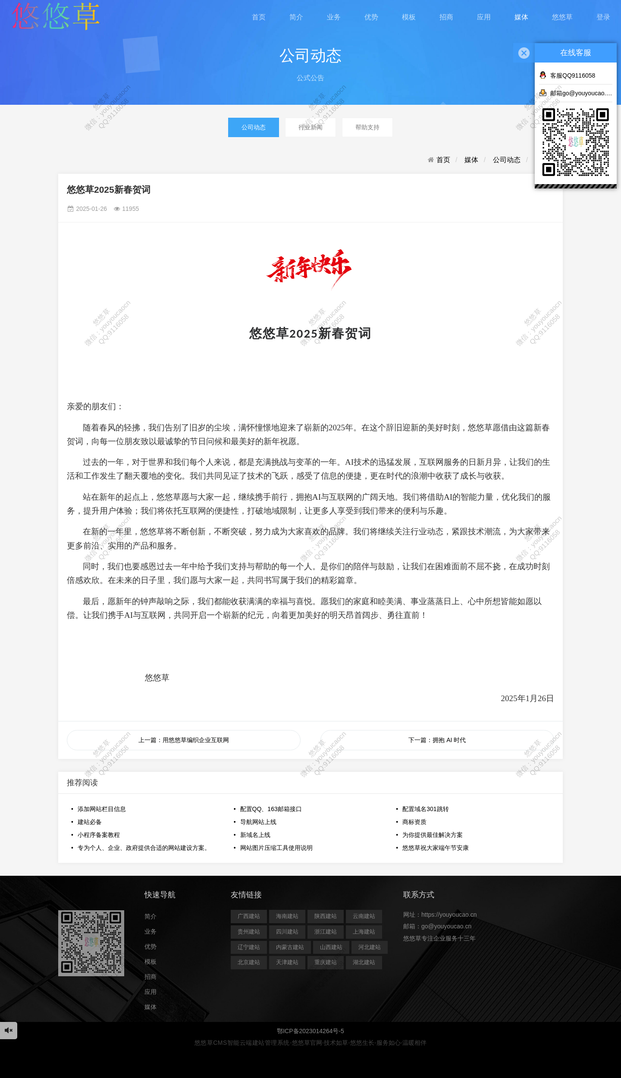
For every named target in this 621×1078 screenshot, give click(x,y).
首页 (259, 17)
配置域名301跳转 (425, 808)
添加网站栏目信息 (102, 808)
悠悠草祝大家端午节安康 (435, 847)
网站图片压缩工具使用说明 (276, 847)
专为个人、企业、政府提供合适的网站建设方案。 (144, 847)
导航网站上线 (258, 821)
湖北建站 (364, 962)
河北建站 (369, 947)
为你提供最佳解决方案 (432, 834)
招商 (446, 17)
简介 (296, 17)
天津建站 (287, 962)
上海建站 (364, 931)
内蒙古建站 (290, 947)
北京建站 (249, 962)
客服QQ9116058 (567, 75)
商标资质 (414, 821)
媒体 (521, 17)
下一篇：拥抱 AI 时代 (437, 739)
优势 (371, 17)
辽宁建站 (249, 947)
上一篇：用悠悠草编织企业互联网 (183, 739)
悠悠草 (562, 17)
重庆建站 (325, 962)
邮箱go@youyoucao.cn (575, 93)
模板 (409, 17)
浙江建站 (325, 931)
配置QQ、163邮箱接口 (271, 808)
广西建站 (249, 916)
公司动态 (254, 127)
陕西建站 (325, 916)
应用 (484, 17)
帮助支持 (367, 127)
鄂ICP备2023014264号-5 (310, 1031)
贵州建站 (249, 931)
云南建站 (364, 916)
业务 (334, 17)
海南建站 (287, 916)
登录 (603, 17)
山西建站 (331, 947)
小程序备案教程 (99, 834)
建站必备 (90, 821)
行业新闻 (310, 127)
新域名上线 (255, 834)
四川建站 (287, 931)
